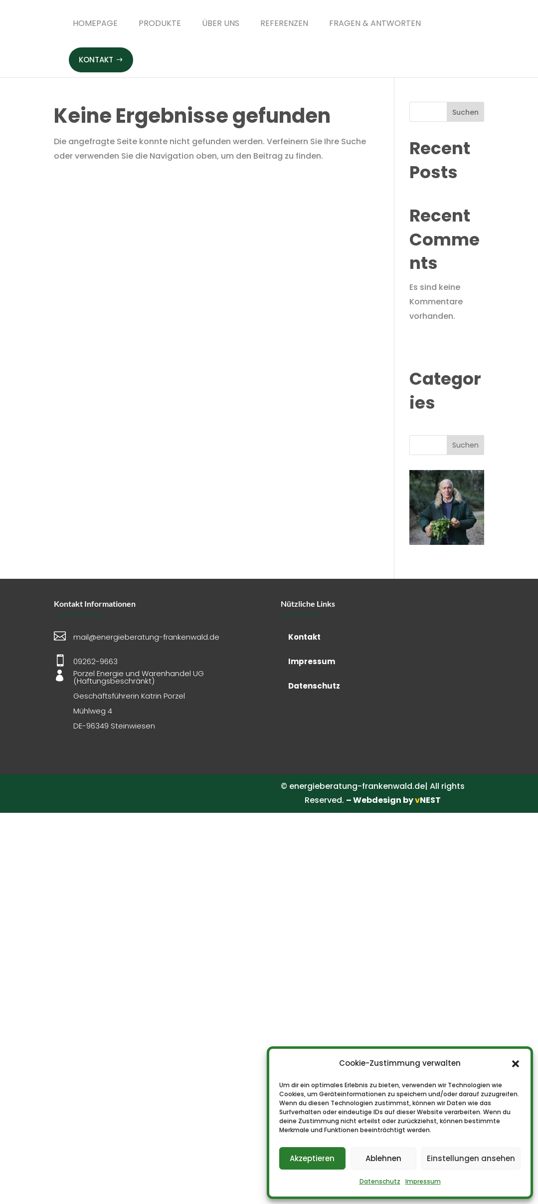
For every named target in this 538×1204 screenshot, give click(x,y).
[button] (516, 1064)
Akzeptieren (312, 1158)
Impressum (423, 1181)
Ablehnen (383, 1158)
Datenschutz (379, 1181)
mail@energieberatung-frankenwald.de (146, 637)
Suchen (465, 112)
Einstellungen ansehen (471, 1158)
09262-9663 (95, 661)
